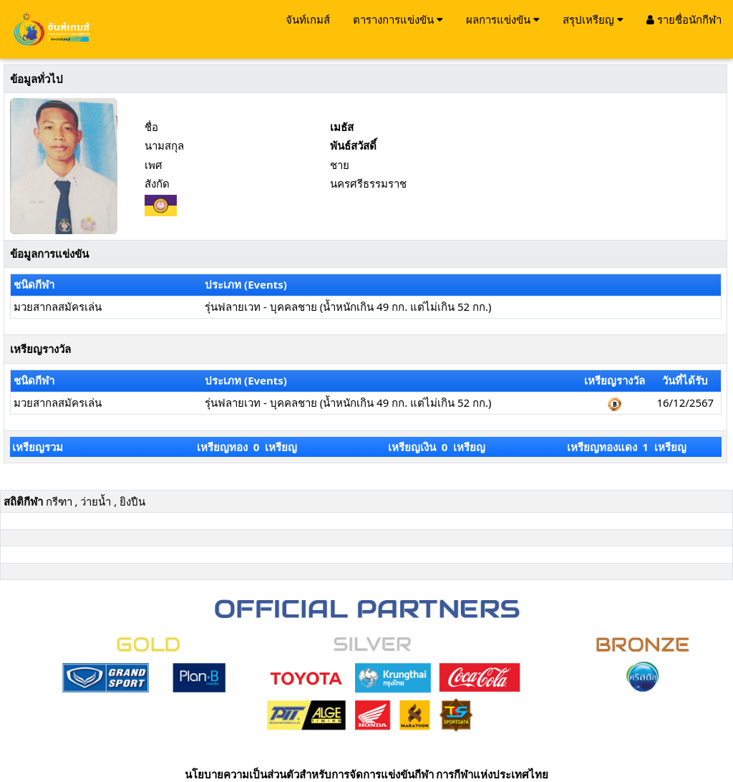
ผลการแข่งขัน (503, 19)
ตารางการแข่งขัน (398, 19)
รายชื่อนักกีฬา (684, 19)
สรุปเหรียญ (593, 19)
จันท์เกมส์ (308, 19)
